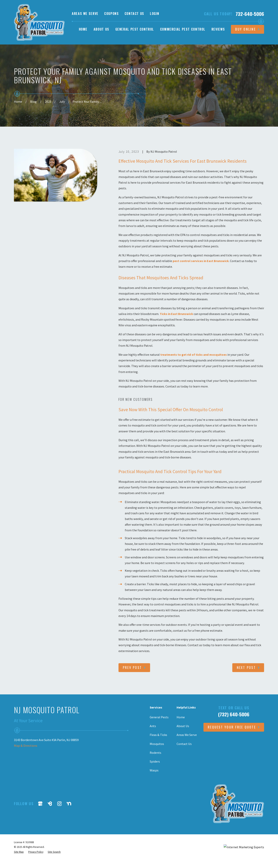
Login (154, 13)
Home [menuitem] (83, 29)
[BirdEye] (50, 803)
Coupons (111, 13)
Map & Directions (25, 746)
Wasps (154, 770)
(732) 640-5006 (233, 714)
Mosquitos (157, 744)
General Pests (159, 717)
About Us (183, 726)
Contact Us (134, 13)
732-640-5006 (250, 13)
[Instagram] (59, 803)
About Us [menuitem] (101, 29)
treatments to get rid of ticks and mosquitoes (193, 355)
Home (181, 717)
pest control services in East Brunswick (201, 261)
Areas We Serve (85, 13)
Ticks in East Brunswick (176, 314)
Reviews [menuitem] (218, 29)
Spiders (155, 761)
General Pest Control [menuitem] (134, 29)
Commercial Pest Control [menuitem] (182, 29)
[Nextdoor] (69, 803)
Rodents (155, 753)
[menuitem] (19, 852)
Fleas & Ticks (158, 735)
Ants (153, 726)
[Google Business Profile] (40, 803)
